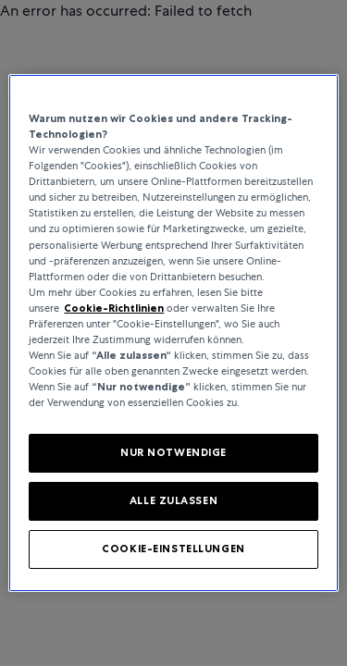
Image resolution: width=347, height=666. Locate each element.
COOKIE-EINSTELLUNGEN (173, 548)
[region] (173, 333)
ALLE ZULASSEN (173, 500)
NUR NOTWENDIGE (173, 452)
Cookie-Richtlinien (114, 308)
